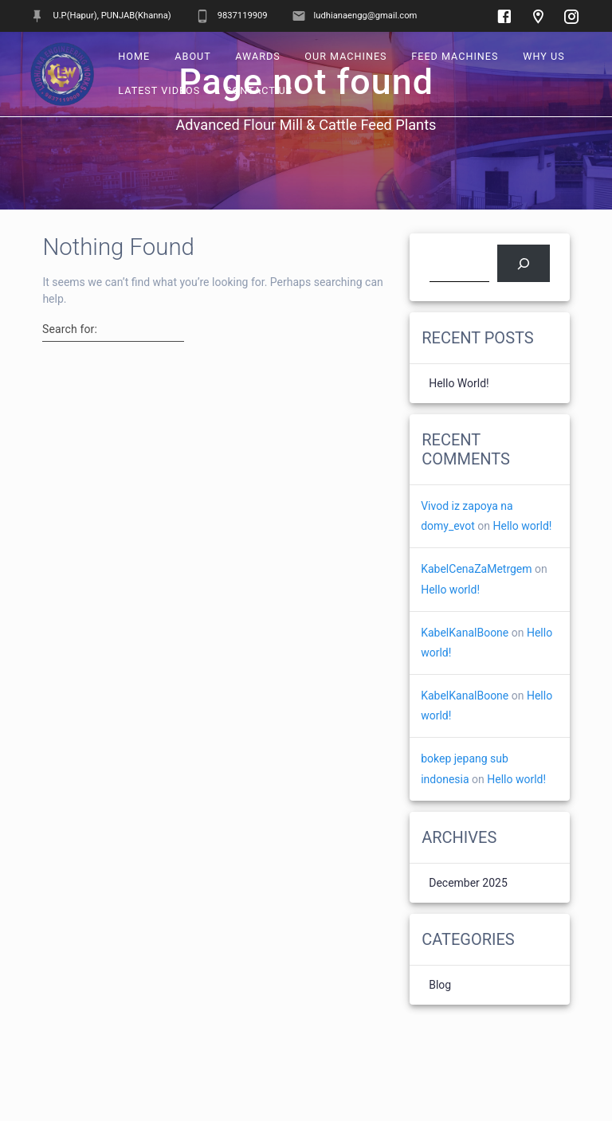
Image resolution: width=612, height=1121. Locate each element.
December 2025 (468, 882)
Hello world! (459, 383)
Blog (440, 984)
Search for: (69, 329)
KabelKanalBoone (464, 632)
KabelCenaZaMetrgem (476, 568)
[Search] (523, 263)
